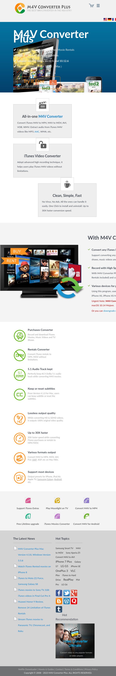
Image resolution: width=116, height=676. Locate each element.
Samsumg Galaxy (45, 479)
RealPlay (68, 579)
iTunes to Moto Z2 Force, (31, 578)
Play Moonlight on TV (57, 508)
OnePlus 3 (62, 570)
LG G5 (64, 566)
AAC (37, 131)
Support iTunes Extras (28, 508)
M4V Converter (50, 116)
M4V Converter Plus (47, 9)
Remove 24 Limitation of (31, 607)
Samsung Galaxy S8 (28, 584)
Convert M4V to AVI (65, 557)
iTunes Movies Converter (57, 523)
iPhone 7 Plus (64, 561)
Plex (57, 575)
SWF (34, 459)
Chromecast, (39, 625)
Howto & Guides (46, 669)
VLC (73, 570)
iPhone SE (76, 566)
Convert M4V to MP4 (86, 508)
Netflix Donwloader (27, 669)
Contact (59, 669)
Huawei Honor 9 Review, (30, 601)
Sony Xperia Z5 (73, 552)
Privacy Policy (91, 669)
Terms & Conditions (74, 669)
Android (58, 479)
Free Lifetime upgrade (28, 523)
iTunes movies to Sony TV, (31, 589)
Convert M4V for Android (86, 523)
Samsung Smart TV (64, 548)
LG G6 (64, 584)
